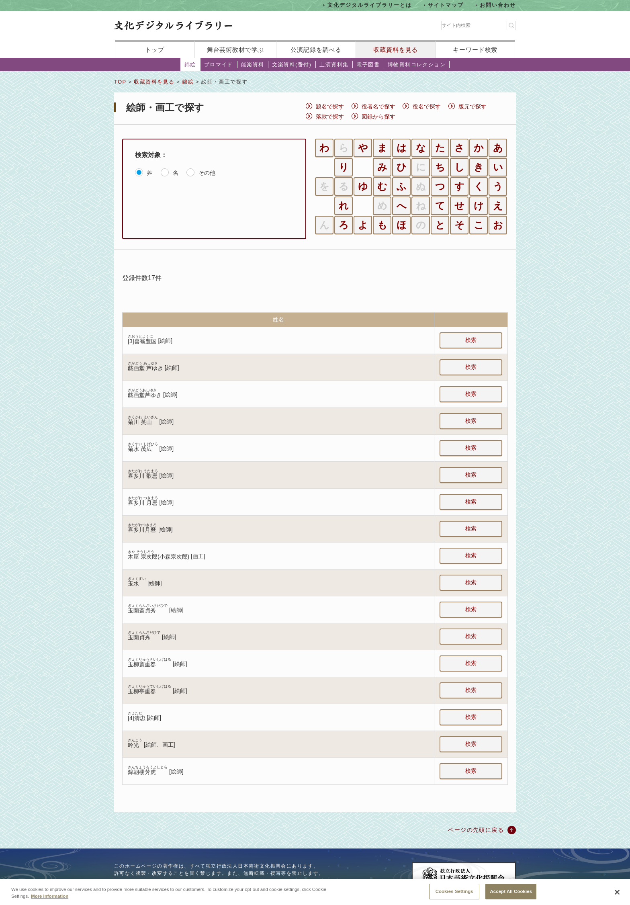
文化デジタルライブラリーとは (369, 5)
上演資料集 (333, 64)
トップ (154, 49)
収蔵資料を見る (395, 49)
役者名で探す (378, 106)
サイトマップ (446, 5)
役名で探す (427, 106)
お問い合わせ (498, 5)
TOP (120, 82)
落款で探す (330, 116)
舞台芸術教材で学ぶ (235, 49)
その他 (206, 173)
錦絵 (190, 64)
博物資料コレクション (417, 64)
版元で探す (472, 106)
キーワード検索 (475, 49)
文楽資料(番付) (291, 64)
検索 (471, 340)
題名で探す (330, 106)
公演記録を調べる (316, 49)
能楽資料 (252, 64)
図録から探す (378, 116)
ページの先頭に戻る (476, 830)
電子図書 (368, 64)
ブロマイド (218, 64)
